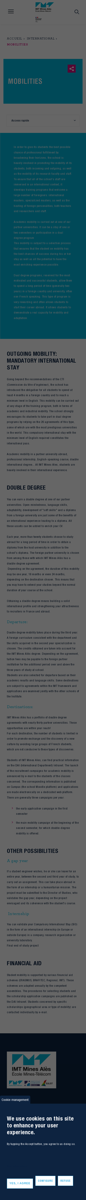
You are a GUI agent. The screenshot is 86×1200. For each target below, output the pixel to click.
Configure (45, 1180)
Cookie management (15, 1100)
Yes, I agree (20, 1183)
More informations (17, 1166)
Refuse (65, 1180)
